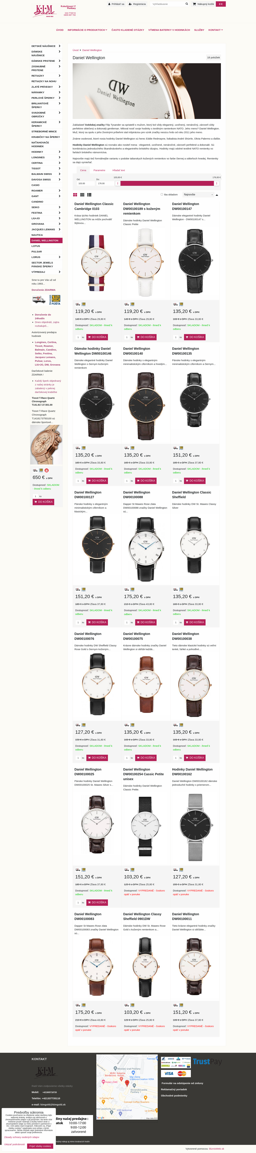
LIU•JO (47, 218)
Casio (36, 185)
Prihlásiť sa (116, 4)
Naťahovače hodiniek (40, 144)
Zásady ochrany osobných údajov (21, 1137)
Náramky (47, 92)
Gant (47, 196)
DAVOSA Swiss (47, 179)
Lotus (36, 246)
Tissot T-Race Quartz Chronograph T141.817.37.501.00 (43, 401)
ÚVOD (59, 30)
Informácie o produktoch (87, 30)
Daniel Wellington (45, 240)
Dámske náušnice (47, 53)
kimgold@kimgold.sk (53, 1104)
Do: (105, 182)
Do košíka (97, 337)
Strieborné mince (44, 131)
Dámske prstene (47, 61)
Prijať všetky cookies (40, 1146)
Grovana (47, 224)
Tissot (47, 168)
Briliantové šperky (47, 105)
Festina (47, 212)
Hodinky (47, 151)
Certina (47, 163)
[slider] (117, 183)
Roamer (47, 190)
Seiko (47, 207)
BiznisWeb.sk (216, 1148)
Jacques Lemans (47, 229)
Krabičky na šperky (46, 137)
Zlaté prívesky (47, 86)
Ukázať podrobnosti (14, 1144)
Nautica (37, 235)
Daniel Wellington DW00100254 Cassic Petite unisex (143, 774)
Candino (37, 201)
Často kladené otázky (128, 30)
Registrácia (137, 4)
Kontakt (215, 30)
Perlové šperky (47, 98)
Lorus (47, 257)
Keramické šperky (47, 124)
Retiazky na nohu (44, 81)
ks (79, 337)
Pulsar (37, 251)
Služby (199, 30)
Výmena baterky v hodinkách (169, 30)
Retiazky (47, 75)
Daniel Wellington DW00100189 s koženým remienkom (141, 208)
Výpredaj (47, 272)
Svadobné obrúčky (47, 114)
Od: (86, 182)
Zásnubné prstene (47, 68)
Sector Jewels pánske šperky (42, 264)
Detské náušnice (47, 46)
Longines (47, 157)
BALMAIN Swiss (47, 174)
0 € (221, 4)
